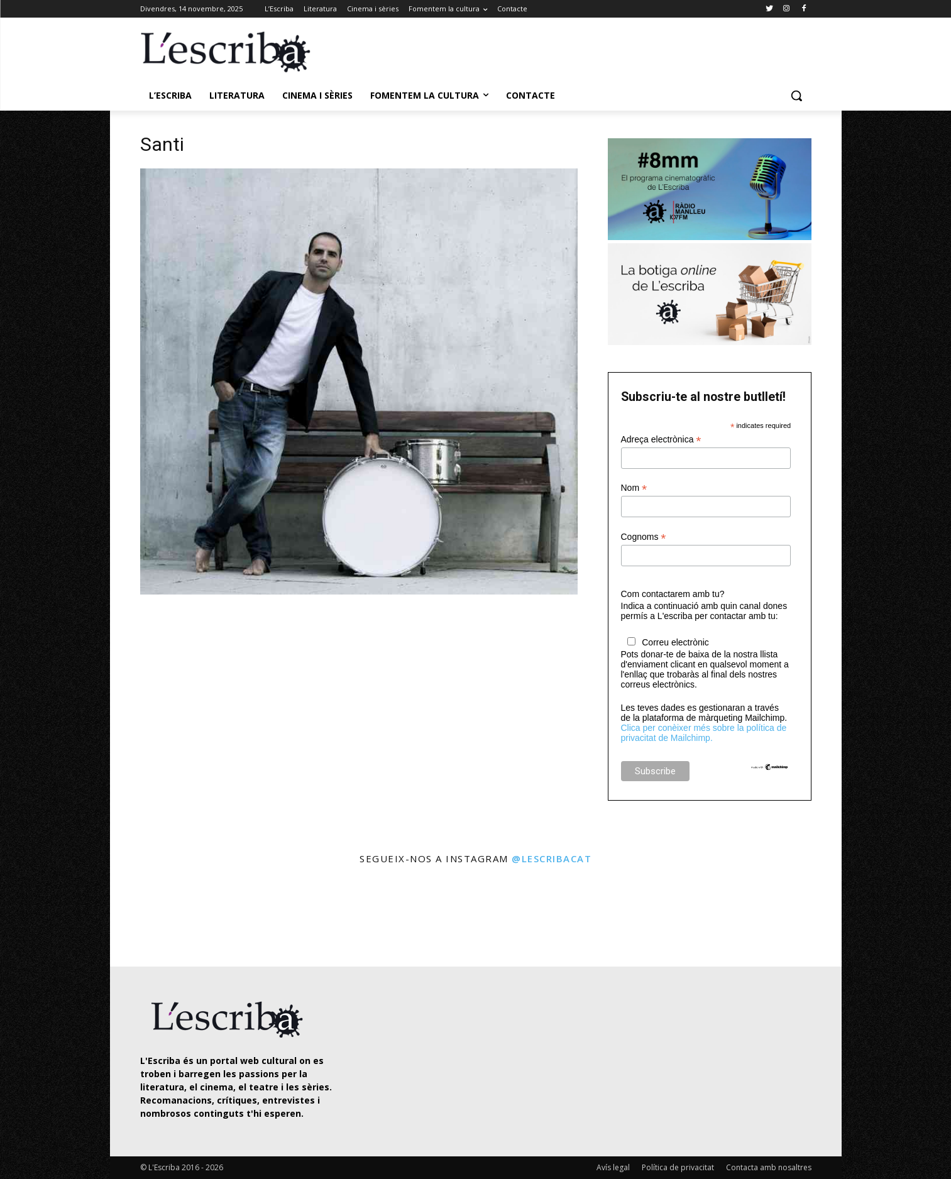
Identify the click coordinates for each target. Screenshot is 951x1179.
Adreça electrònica (661, 440)
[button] (796, 95)
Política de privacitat (678, 1167)
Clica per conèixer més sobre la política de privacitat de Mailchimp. (704, 733)
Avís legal (613, 1167)
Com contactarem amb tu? (673, 594)
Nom (634, 488)
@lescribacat (551, 858)
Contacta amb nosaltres (768, 1167)
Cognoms (643, 537)
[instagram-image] (153, 917)
